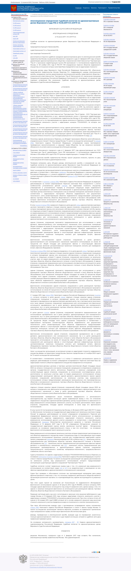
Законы (94, 8)
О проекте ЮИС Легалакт (29, 2)
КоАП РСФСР (17, 170)
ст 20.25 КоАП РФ (108, 219)
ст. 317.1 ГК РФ (107, 199)
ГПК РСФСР (16, 152)
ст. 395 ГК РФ (107, 207)
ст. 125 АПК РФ (107, 358)
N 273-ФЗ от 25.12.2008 (109, 69)
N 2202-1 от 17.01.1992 (109, 141)
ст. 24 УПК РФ (107, 318)
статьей (64, 186)
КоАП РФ (15, 38)
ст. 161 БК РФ (107, 280)
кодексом (62, 172)
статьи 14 (71, 176)
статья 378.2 (49, 295)
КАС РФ (15, 36)
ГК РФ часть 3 (17, 27)
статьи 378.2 (34, 507)
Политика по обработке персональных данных (46, 567)
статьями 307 (70, 522)
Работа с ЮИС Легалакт (47, 2)
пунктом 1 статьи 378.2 (51, 182)
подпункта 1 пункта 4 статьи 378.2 (50, 457)
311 (78, 522)
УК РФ (15, 55)
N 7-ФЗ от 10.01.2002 (109, 83)
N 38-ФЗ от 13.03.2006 (109, 77)
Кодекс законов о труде (20, 172)
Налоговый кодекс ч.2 (19, 51)
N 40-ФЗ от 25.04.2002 (109, 33)
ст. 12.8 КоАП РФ (108, 256)
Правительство (114, 8)
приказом (45, 422)
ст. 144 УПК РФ (107, 300)
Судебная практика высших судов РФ (42, 14)
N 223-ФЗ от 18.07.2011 (109, 129)
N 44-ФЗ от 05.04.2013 (109, 163)
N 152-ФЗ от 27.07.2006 (109, 155)
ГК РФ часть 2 (17, 25)
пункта (46, 312)
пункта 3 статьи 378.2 (42, 205)
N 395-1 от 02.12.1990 (109, 183)
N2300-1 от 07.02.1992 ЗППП (111, 61)
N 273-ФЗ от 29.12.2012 (109, 39)
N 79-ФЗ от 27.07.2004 (109, 45)
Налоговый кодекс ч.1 (19, 48)
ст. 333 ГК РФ (107, 193)
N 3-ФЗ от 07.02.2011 (109, 91)
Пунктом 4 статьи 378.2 (38, 251)
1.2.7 (45, 443)
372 (76, 176)
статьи (78, 205)
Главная (78, 8)
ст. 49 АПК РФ (107, 340)
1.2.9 (90, 135)
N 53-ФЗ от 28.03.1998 (109, 177)
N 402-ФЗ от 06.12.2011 (109, 97)
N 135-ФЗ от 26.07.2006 (109, 105)
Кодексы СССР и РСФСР (20, 148)
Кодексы (86, 8)
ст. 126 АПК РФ (107, 330)
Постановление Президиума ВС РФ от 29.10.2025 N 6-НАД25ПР (20, 142)
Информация (15, 2)
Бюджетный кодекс (18, 20)
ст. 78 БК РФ (107, 242)
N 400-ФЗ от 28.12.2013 (109, 19)
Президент (102, 8)
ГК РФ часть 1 (17, 23)
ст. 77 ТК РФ (107, 290)
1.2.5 (84, 439)
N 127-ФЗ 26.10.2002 (109, 147)
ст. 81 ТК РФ (107, 232)
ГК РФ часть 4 (17, 30)
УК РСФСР (16, 179)
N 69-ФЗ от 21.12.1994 (109, 25)
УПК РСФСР (16, 181)
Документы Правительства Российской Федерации (20, 73)
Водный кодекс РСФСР (19, 150)
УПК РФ (15, 58)
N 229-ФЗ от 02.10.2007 (109, 169)
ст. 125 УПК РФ (107, 310)
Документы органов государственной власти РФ (20, 78)
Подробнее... (23, 145)
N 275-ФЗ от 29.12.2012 (109, 53)
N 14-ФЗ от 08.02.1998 (109, 123)
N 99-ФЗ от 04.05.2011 (109, 113)
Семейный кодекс (18, 53)
